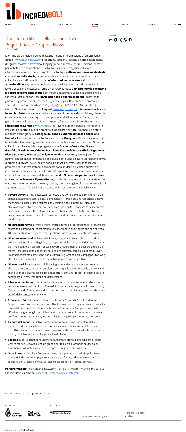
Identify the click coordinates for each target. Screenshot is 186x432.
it (175, 24)
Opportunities (65, 24)
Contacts (123, 24)
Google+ (62, 373)
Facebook (42, 373)
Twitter (52, 373)
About (34, 24)
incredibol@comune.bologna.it (93, 416)
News (95, 24)
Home (8, 24)
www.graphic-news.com (28, 59)
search (151, 24)
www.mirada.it (42, 125)
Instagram (73, 373)
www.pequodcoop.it (65, 109)
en (179, 24)
